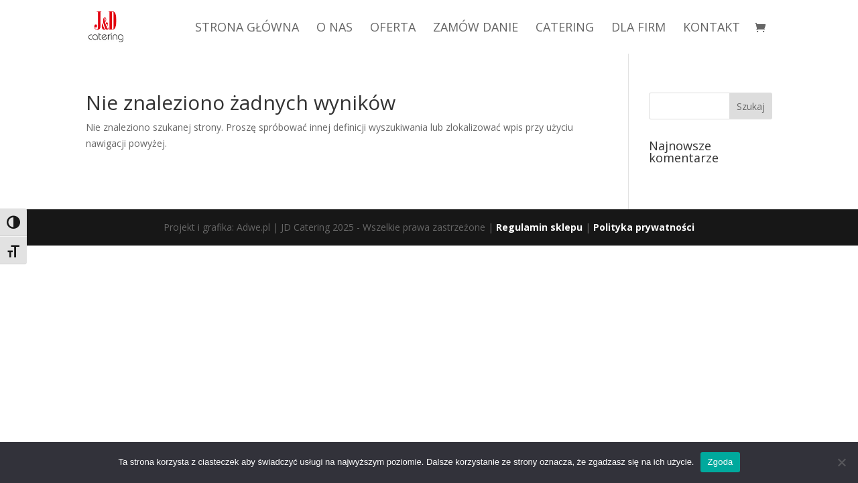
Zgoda (720, 462)
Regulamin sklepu (539, 227)
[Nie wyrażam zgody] (841, 462)
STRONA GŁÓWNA (247, 28)
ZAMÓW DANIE (475, 28)
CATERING (565, 28)
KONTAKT (711, 28)
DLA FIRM (638, 28)
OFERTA (393, 28)
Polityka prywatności (643, 227)
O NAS (334, 28)
